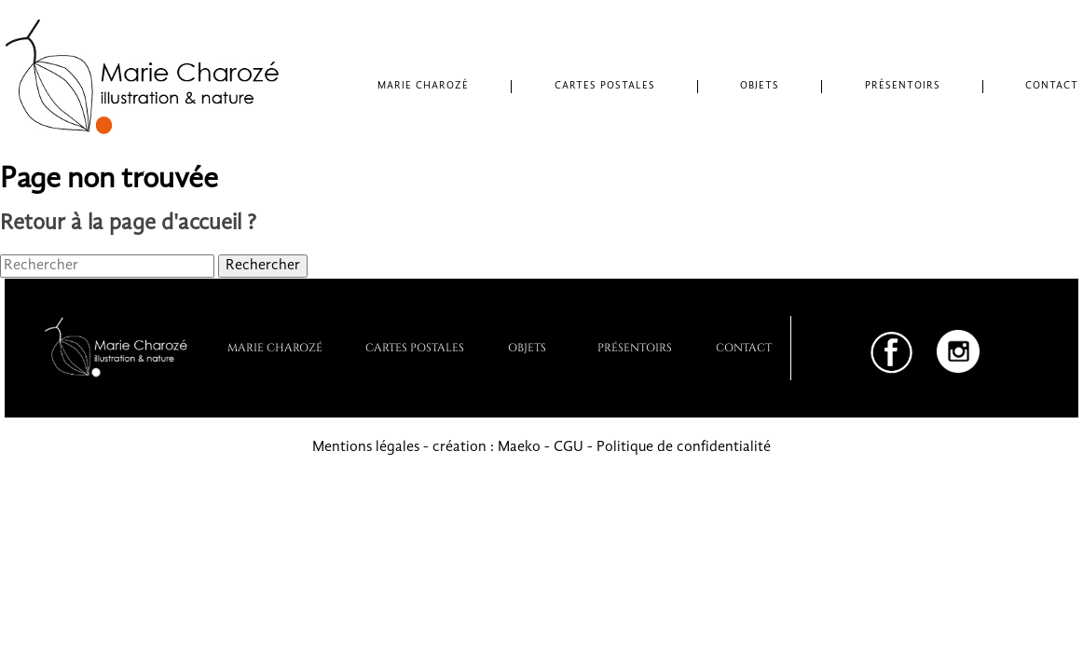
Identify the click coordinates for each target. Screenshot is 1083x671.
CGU (568, 447)
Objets (759, 86)
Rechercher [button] (263, 265)
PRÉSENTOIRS (634, 346)
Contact (1051, 86)
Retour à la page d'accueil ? (128, 223)
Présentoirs (902, 86)
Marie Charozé (423, 86)
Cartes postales (605, 86)
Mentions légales (365, 447)
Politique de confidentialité (683, 447)
